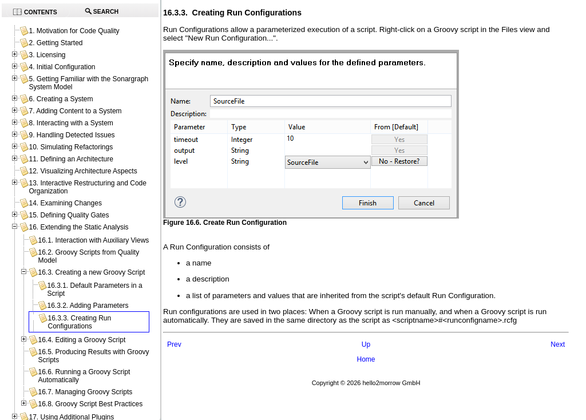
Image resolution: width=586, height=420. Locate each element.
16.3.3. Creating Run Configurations (79, 322)
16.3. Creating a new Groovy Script (91, 272)
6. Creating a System (61, 99)
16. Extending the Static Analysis (78, 227)
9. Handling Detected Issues (71, 135)
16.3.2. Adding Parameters (87, 306)
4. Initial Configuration (62, 67)
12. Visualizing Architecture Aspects (83, 171)
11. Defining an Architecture (71, 159)
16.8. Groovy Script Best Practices (90, 404)
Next (558, 344)
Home (366, 359)
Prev (174, 344)
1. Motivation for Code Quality (74, 31)
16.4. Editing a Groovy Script (81, 340)
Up (366, 344)
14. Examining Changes (65, 203)
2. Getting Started (55, 43)
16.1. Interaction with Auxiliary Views (93, 240)
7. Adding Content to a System (75, 111)
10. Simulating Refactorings (71, 147)
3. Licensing (47, 55)
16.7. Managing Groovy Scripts (85, 392)
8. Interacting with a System (71, 123)
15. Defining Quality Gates (69, 215)
